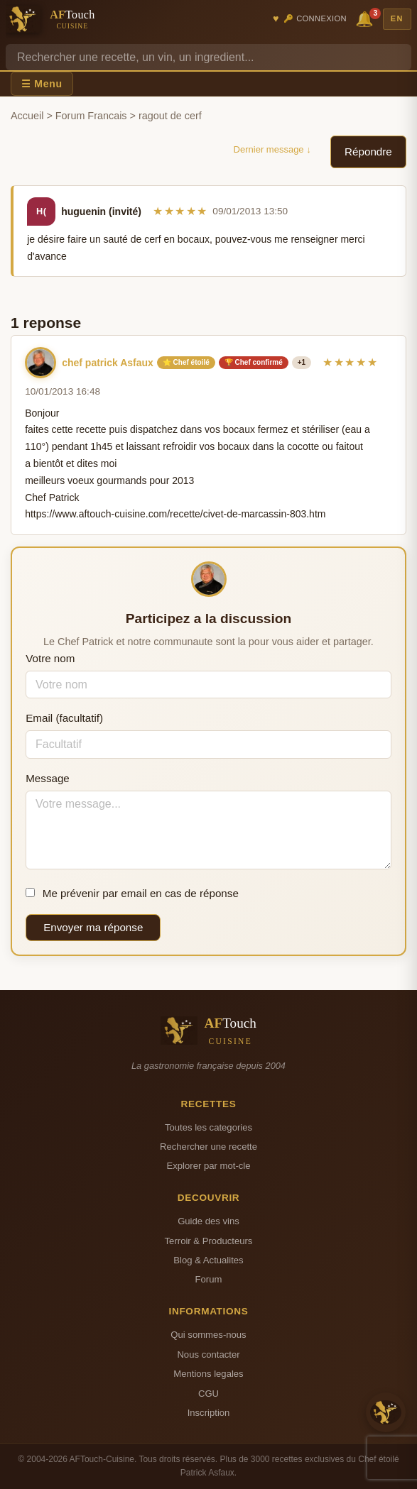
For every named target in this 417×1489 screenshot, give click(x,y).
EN (397, 18)
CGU (208, 1393)
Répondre (368, 151)
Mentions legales (208, 1373)
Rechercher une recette (208, 1146)
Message (48, 778)
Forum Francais (91, 115)
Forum (208, 1279)
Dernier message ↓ (272, 149)
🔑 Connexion (315, 18)
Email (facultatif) (64, 718)
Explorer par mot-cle (208, 1165)
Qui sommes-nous (208, 1334)
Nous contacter (208, 1354)
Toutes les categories (208, 1127)
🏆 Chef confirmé (253, 362)
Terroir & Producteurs (209, 1241)
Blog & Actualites (208, 1260)
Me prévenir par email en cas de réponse (132, 893)
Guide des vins (208, 1221)
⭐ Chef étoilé (186, 362)
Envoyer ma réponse (93, 927)
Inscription (209, 1412)
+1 (301, 362)
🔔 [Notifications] (366, 18)
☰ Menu (42, 83)
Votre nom (50, 658)
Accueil (27, 115)
